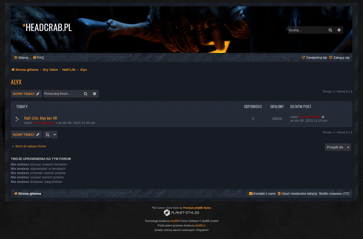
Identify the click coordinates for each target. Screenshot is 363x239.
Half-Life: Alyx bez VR (40, 118)
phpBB (174, 221)
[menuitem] (38, 57)
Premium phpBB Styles (197, 208)
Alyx (16, 81)
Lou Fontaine (44, 123)
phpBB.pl (200, 225)
